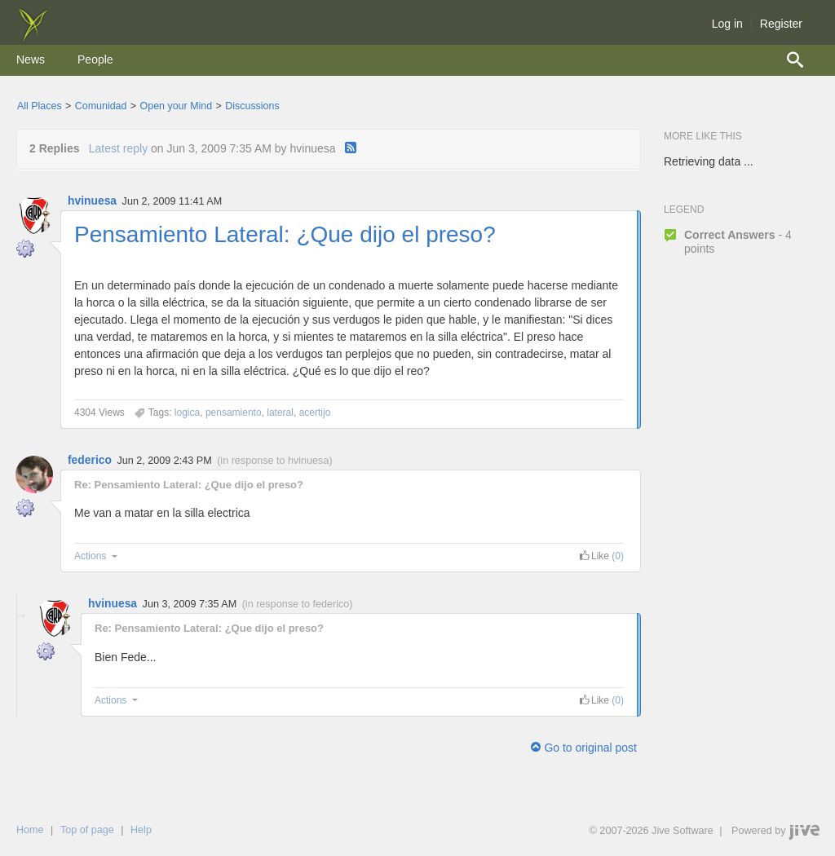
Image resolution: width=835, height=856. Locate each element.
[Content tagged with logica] (187, 412)
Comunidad (101, 106)
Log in (727, 23)
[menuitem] (30, 60)
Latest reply (118, 148)
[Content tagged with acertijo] (315, 412)
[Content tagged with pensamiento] (233, 412)
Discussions (252, 106)
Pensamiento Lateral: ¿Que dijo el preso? (285, 234)
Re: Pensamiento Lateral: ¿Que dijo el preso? (188, 485)
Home (30, 830)
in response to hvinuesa (274, 460)
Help (141, 830)
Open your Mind (176, 106)
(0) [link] (618, 556)
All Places (39, 106)
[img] (32, 36)
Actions (97, 556)
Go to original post (584, 747)
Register (781, 23)
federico (90, 459)
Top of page (87, 830)
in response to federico (297, 604)
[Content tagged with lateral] (280, 412)
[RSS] (350, 148)
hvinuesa (92, 200)
